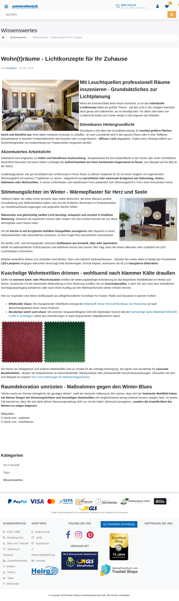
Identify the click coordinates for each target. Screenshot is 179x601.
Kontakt (38, 560)
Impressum (40, 543)
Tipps (6, 472)
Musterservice (13, 537)
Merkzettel (11, 583)
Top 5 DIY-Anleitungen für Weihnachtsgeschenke (60, 377)
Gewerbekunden (15, 560)
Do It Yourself (11, 465)
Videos (9, 572)
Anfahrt (9, 566)
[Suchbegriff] (85, 14)
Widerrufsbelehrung (43, 552)
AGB (36, 537)
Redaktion (11, 68)
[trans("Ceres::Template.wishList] (167, 6)
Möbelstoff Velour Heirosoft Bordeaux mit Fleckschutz (116, 303)
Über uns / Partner (16, 543)
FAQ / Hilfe (11, 531)
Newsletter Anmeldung (119, 524)
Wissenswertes (18, 37)
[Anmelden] (158, 6)
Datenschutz (40, 531)
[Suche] (171, 14)
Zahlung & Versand (11, 552)
